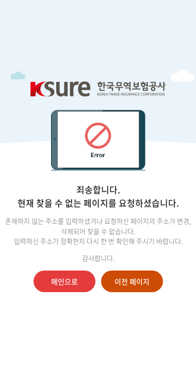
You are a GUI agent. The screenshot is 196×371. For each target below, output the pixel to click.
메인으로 (64, 281)
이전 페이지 (132, 281)
